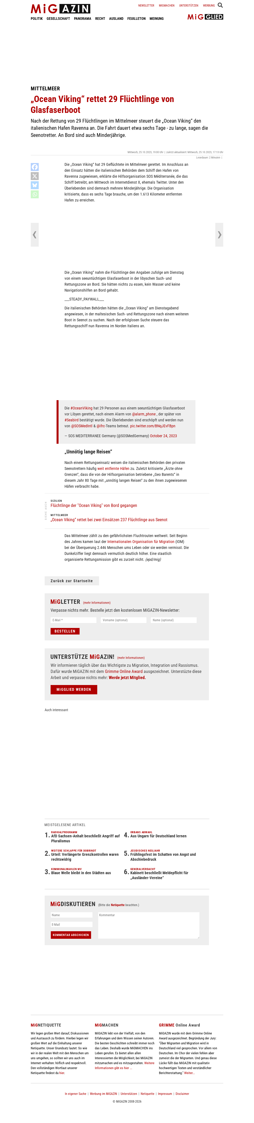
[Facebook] (35, 167)
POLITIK (37, 18)
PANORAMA (82, 18)
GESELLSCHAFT (58, 18)
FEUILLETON (136, 18)
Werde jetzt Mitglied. (127, 677)
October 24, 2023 (163, 435)
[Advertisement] (127, 53)
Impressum (165, 1094)
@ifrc (101, 426)
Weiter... (189, 1073)
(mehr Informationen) (97, 603)
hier (61, 1073)
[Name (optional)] (174, 620)
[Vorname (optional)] (124, 620)
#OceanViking (81, 408)
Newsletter (146, 5)
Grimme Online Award (124, 671)
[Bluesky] (35, 185)
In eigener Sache (75, 1094)
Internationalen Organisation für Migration (140, 541)
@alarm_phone (144, 414)
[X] (35, 176)
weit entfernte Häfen (113, 468)
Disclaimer (182, 1094)
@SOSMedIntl (81, 426)
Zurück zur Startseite (72, 580)
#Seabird (71, 420)
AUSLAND (116, 18)
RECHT (100, 18)
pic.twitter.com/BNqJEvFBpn (152, 426)
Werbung (209, 5)
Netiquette (118, 905)
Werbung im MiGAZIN (103, 1094)
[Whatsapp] (35, 194)
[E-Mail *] (73, 620)
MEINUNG (157, 18)
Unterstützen (188, 5)
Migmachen (166, 5)
